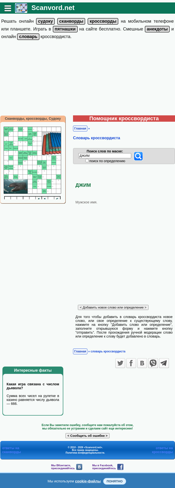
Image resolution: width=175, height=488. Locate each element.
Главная (80, 128)
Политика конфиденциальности (85, 452)
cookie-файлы (88, 481)
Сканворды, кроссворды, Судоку (33, 118)
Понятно (115, 481)
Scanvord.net (52, 7)
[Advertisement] (87, 79)
